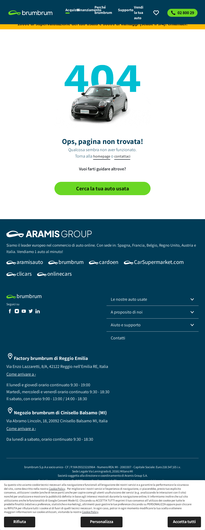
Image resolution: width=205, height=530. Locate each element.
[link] (33, 13)
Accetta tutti (184, 521)
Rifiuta (19, 521)
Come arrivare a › (21, 374)
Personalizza (101, 521)
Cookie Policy (57, 489)
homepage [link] (101, 156)
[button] (152, 299)
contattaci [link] (122, 156)
